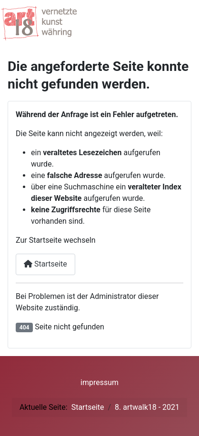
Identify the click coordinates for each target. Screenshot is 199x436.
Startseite (45, 263)
